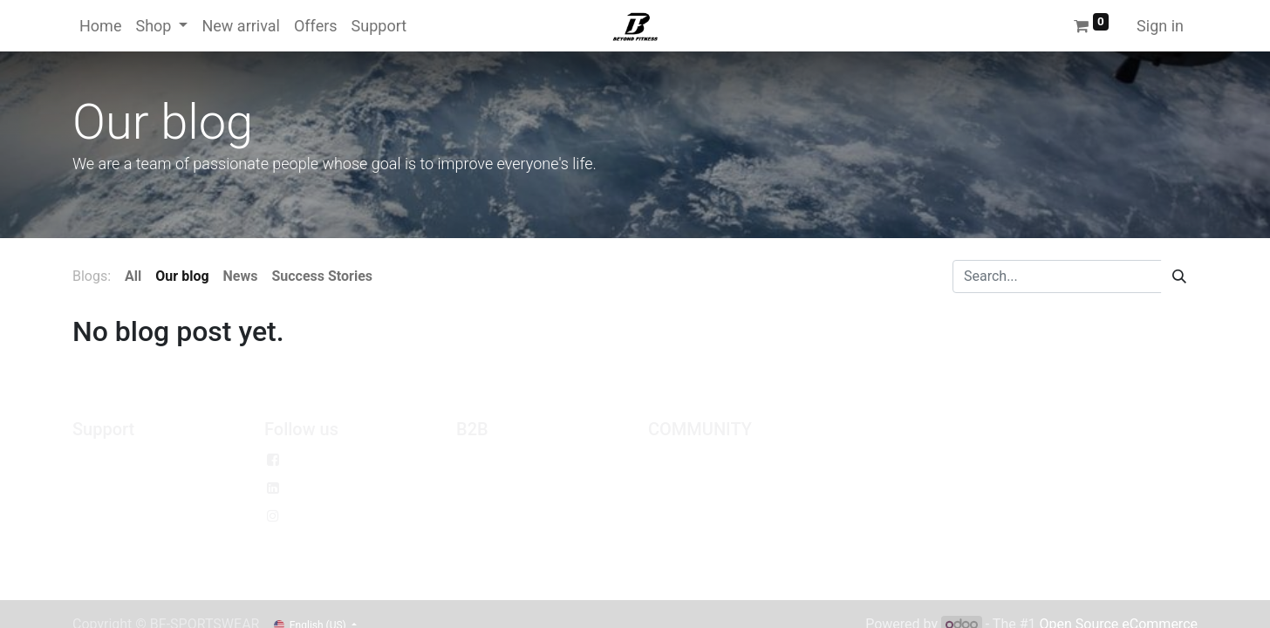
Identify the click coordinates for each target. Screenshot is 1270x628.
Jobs (663, 460)
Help (86, 544)
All (133, 276)
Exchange (102, 488)
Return (92, 516)
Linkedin (316, 488)
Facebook (320, 460)
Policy (91, 460)
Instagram (321, 516)
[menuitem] (100, 25)
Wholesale (488, 460)
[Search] (1179, 276)
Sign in (1160, 26)
